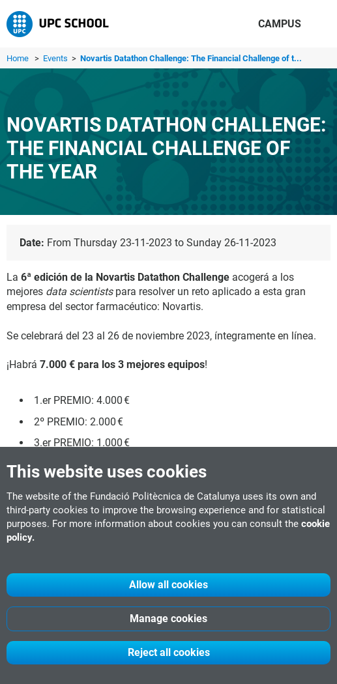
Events (56, 58)
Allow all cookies (168, 584)
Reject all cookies (169, 652)
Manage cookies (168, 618)
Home (18, 58)
